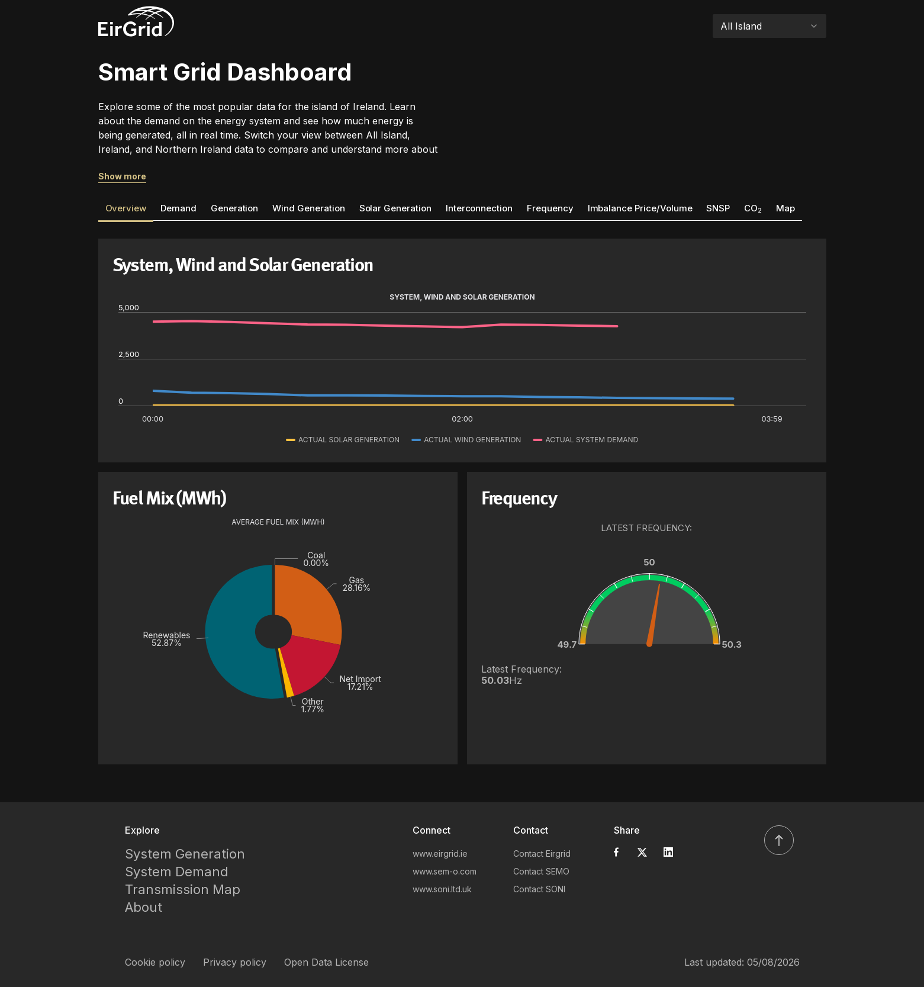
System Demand (176, 871)
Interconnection (479, 208)
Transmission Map (182, 889)
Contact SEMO (541, 871)
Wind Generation (308, 208)
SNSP (718, 208)
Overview (126, 208)
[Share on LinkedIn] (668, 852)
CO (753, 208)
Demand (178, 208)
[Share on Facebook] (616, 852)
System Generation (185, 853)
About (143, 907)
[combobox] (769, 26)
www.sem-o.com (445, 871)
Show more (122, 176)
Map (785, 208)
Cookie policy (155, 962)
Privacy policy (234, 962)
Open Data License (326, 962)
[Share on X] (642, 852)
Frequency (550, 208)
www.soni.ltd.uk (442, 889)
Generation (235, 208)
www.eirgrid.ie (440, 853)
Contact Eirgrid (542, 853)
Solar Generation (395, 208)
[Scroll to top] (779, 840)
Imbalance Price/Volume (640, 208)
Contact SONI (539, 889)
